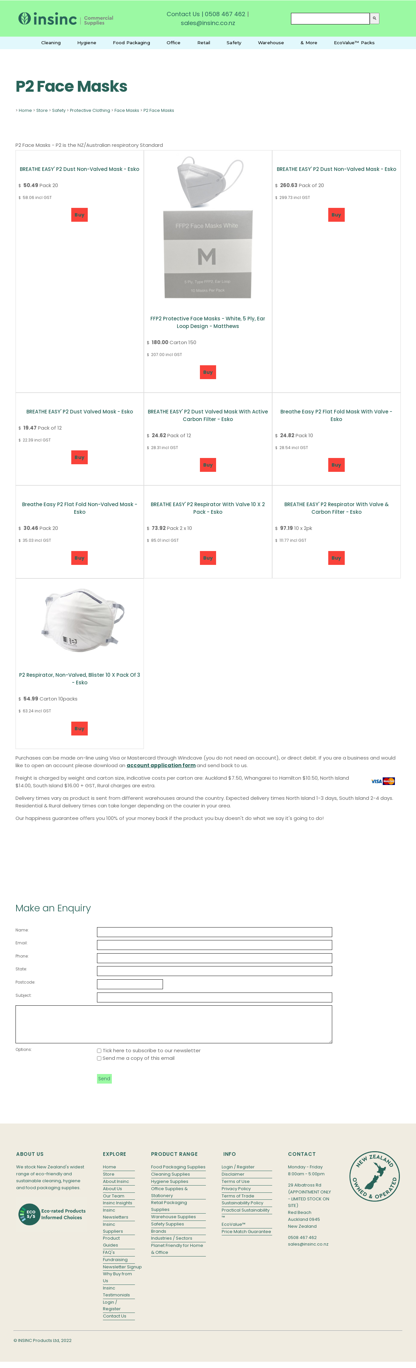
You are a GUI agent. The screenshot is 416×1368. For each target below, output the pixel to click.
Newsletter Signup (119, 1274)
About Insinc (116, 1188)
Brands (158, 1238)
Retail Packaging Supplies (169, 1213)
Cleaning (51, 42)
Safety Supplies (167, 1231)
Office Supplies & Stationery (169, 1199)
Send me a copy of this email (136, 1064)
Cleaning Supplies (170, 1181)
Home (25, 110)
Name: (22, 930)
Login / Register (112, 1312)
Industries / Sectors (171, 1245)
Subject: (24, 995)
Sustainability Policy (242, 1210)
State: (21, 969)
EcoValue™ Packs (354, 42)
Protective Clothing (90, 110)
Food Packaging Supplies (178, 1174)
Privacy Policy (236, 1195)
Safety (234, 42)
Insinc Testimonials (116, 1298)
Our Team (113, 1203)
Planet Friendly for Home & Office (177, 1255)
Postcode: (25, 982)
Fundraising (115, 1266)
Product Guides (111, 1248)
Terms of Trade (238, 1203)
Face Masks (126, 110)
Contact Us (183, 14)
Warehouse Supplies (173, 1224)
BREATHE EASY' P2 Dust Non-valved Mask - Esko (79, 169)
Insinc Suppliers (113, 1234)
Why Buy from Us (117, 1284)
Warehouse (271, 42)
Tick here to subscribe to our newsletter (149, 1057)
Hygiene (86, 42)
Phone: (22, 956)
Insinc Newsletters (115, 1220)
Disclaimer (233, 1181)
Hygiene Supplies (169, 1188)
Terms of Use (236, 1188)
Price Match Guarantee (246, 1238)
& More (309, 42)
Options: (24, 1056)
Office (174, 42)
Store (42, 110)
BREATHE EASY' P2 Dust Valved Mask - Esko (79, 411)
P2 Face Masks (159, 110)
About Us (112, 1195)
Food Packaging (131, 42)
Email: (22, 943)
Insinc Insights (117, 1210)
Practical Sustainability (246, 1217)
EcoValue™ (233, 1231)
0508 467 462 (225, 14)
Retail (203, 42)
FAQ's (109, 1259)
